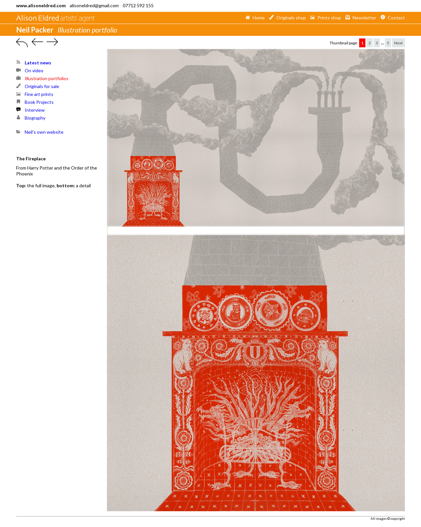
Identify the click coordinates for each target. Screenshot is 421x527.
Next (398, 42)
